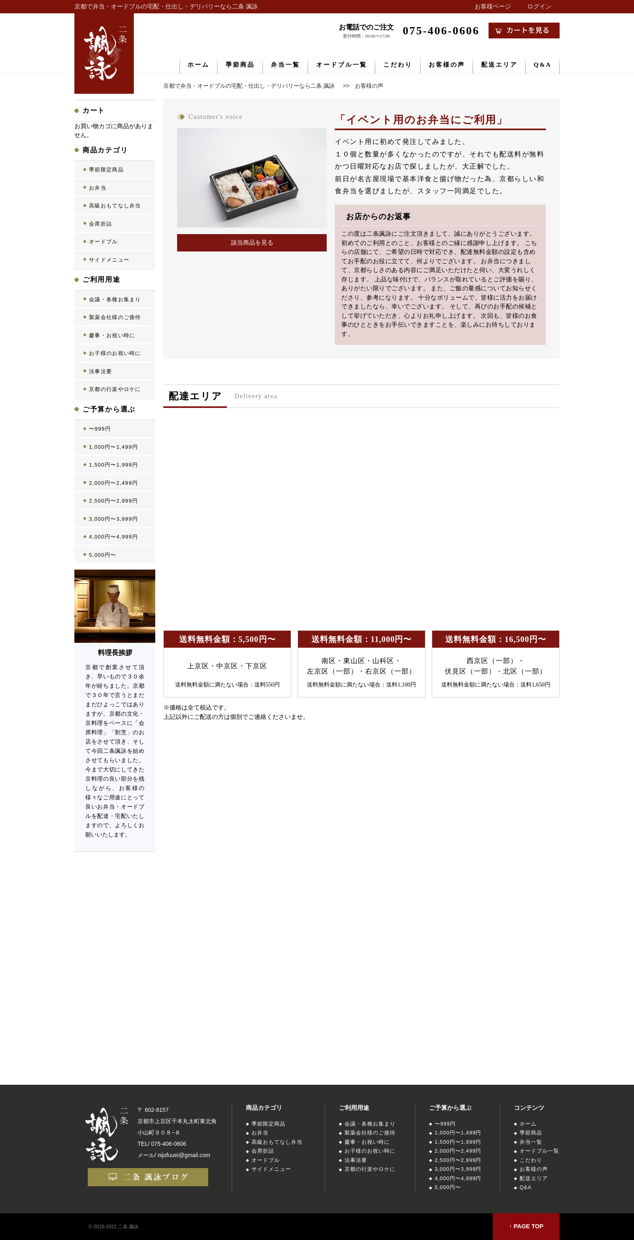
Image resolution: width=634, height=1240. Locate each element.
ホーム (198, 64)
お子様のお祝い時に (115, 353)
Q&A (543, 64)
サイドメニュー (109, 260)
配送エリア (499, 64)
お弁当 (97, 188)
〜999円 (100, 429)
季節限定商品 (106, 170)
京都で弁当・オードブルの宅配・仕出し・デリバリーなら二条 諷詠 (166, 6)
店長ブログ (116, 940)
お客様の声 (447, 64)
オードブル (103, 242)
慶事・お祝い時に (112, 335)
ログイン (539, 6)
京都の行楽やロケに (115, 389)
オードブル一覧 (341, 64)
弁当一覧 (285, 64)
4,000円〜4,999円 (113, 537)
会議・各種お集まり (115, 299)
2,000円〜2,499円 (113, 483)
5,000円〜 (102, 555)
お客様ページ (493, 6)
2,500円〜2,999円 (113, 501)
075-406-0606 (168, 1144)
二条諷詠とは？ (115, 884)
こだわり (397, 64)
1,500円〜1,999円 (113, 465)
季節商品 (240, 64)
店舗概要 (115, 997)
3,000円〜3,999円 (113, 519)
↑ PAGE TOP (526, 1226)
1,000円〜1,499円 (113, 447)
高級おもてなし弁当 (115, 206)
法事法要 (100, 371)
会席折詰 (100, 224)
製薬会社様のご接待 (115, 317)
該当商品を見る (252, 242)
